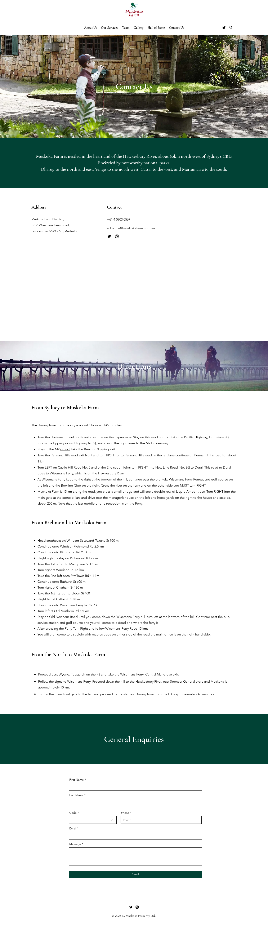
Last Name (76, 795)
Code (73, 812)
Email (72, 828)
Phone (125, 812)
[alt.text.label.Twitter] (224, 28)
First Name (76, 779)
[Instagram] (117, 236)
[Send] (135, 874)
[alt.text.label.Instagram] (230, 28)
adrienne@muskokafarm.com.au (131, 228)
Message (75, 844)
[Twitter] (109, 236)
